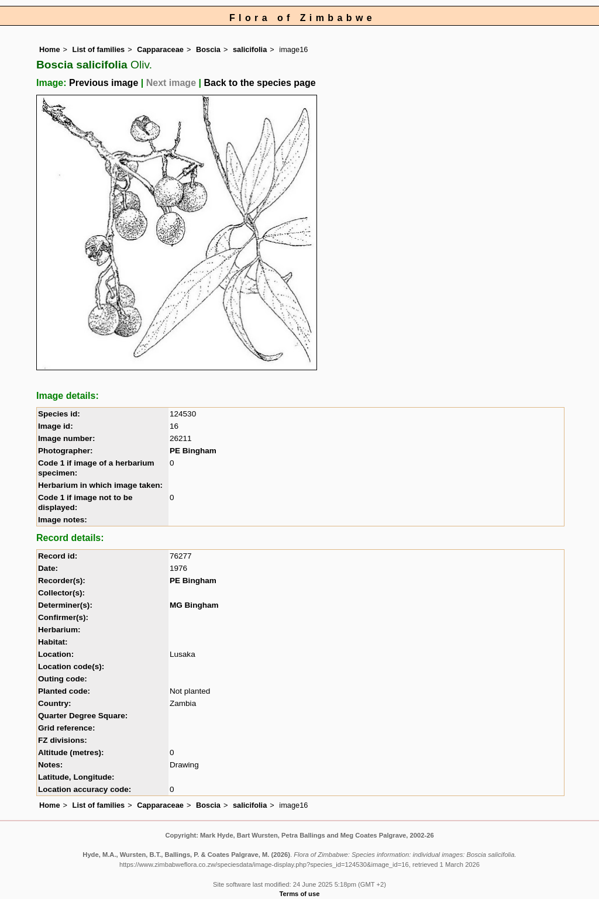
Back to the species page (259, 83)
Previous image (103, 83)
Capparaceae (160, 49)
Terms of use (300, 893)
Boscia (208, 49)
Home (49, 49)
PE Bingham (193, 450)
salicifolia (250, 49)
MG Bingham (194, 605)
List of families (99, 49)
